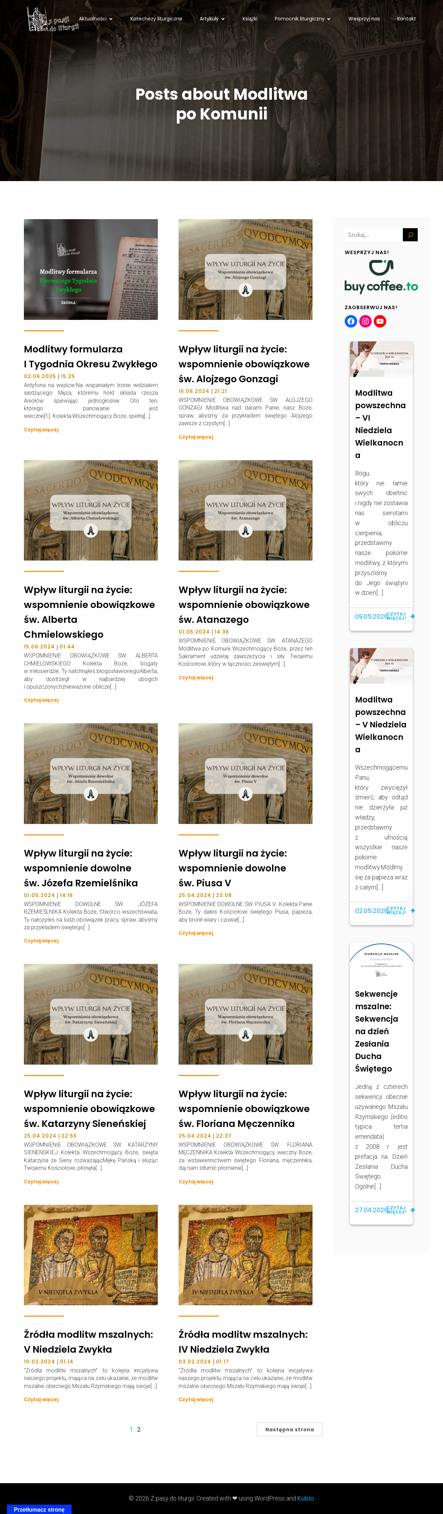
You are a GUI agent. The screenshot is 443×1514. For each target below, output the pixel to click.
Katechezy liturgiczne (156, 18)
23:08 (224, 895)
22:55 (69, 1135)
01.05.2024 (194, 631)
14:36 (222, 631)
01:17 (222, 1361)
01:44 (67, 646)
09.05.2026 (371, 616)
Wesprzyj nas (364, 18)
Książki (250, 18)
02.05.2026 (371, 910)
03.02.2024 (195, 1361)
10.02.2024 (39, 1361)
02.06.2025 (40, 376)
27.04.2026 (371, 1210)
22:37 (224, 1135)
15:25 (68, 376)
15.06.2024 (39, 646)
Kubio (305, 1498)
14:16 (66, 895)
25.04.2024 (195, 895)
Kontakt (406, 18)
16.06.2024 (194, 391)
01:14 (66, 1361)
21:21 (220, 391)
